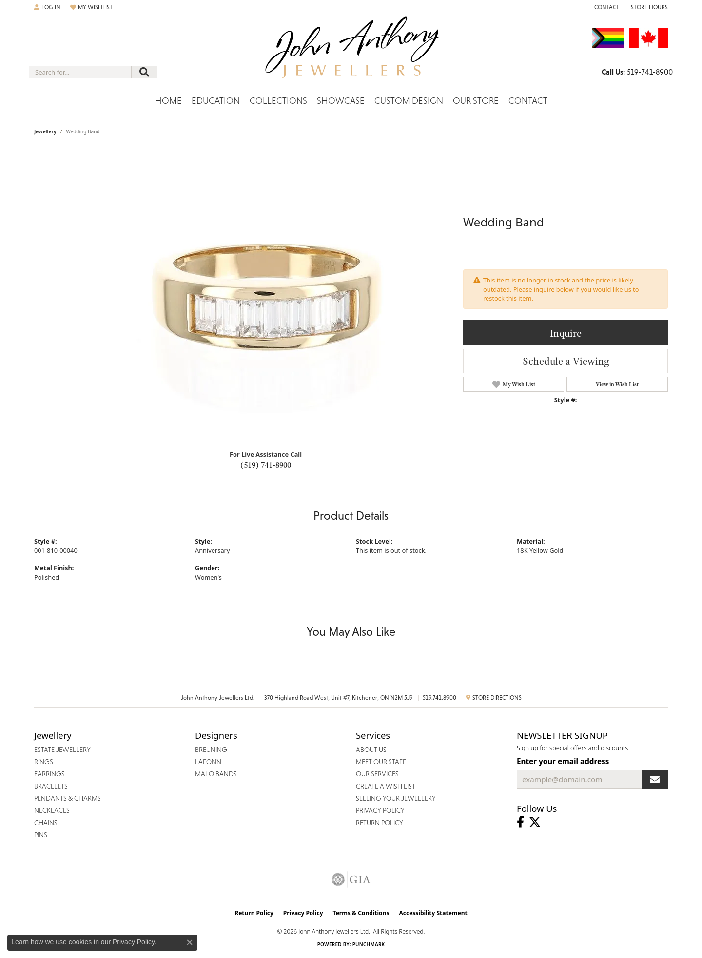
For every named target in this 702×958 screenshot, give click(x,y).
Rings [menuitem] (43, 762)
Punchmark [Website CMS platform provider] (368, 944)
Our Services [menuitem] (377, 774)
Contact (527, 100)
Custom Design (408, 100)
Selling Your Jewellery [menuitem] (396, 798)
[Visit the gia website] (351, 879)
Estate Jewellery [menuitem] (62, 749)
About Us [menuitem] (371, 749)
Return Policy (253, 913)
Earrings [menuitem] (49, 774)
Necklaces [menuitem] (52, 810)
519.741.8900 (439, 698)
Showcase (341, 100)
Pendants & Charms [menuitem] (67, 798)
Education (216, 100)
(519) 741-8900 (265, 464)
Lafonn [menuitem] (208, 762)
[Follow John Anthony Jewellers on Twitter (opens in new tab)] (535, 822)
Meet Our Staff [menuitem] (381, 762)
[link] (605, 7)
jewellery (45, 131)
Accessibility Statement (433, 913)
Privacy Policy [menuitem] (380, 810)
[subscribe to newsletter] (655, 779)
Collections (278, 100)
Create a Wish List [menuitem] (385, 786)
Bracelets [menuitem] (51, 786)
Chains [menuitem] (46, 823)
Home (168, 100)
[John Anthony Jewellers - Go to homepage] (351, 53)
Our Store (476, 100)
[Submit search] (144, 72)
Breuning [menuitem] (211, 749)
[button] (47, 7)
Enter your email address (563, 761)
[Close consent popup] (190, 942)
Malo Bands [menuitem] (216, 774)
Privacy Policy (303, 913)
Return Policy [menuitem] (379, 823)
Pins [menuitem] (40, 835)
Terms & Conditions (361, 913)
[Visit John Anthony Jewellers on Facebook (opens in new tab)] (520, 822)
